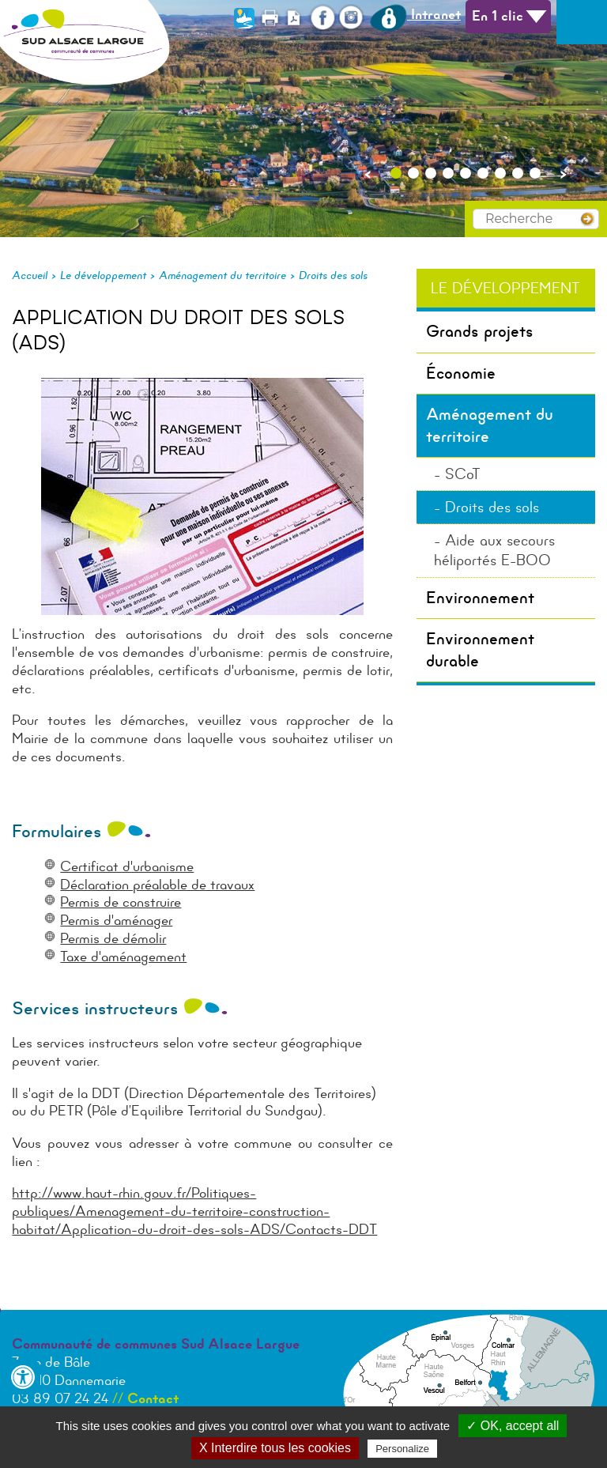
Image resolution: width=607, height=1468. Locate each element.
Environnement (480, 598)
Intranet (415, 14)
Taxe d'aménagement (123, 956)
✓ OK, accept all (512, 1425)
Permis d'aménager (116, 920)
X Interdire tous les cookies (275, 1448)
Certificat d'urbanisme (127, 866)
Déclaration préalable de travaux (157, 884)
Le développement (103, 275)
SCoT (463, 474)
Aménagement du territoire (222, 275)
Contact (153, 1398)
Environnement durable (480, 649)
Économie (461, 373)
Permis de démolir (113, 938)
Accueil (29, 275)
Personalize (402, 1449)
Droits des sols (333, 275)
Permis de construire (120, 901)
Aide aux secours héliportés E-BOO (494, 550)
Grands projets (479, 331)
